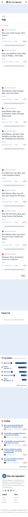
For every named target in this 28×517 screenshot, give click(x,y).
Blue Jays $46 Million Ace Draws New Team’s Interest (14, 459)
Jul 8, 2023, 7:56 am (6, 41)
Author (3, 16)
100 (25, 375)
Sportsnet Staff (8, 375)
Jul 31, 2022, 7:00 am (7, 144)
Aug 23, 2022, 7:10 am (7, 122)
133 (25, 371)
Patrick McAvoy (17, 429)
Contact (4, 499)
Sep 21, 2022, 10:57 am (7, 61)
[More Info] (25, 25)
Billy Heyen (7, 372)
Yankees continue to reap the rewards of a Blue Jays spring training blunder (13, 450)
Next (23, 276)
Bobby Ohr (7, 363)
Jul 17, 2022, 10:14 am (7, 245)
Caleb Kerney (15, 462)
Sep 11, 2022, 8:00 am (7, 99)
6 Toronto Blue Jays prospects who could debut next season (14, 442)
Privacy (16, 502)
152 (25, 367)
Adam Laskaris (17, 437)
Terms (15, 499)
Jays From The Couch (9, 30)
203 (25, 363)
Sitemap (4, 502)
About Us (16, 497)
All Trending (23, 466)
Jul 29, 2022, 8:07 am (7, 181)
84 (25, 379)
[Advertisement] (14, 8)
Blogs (15, 41)
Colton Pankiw (17, 445)
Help (3, 497)
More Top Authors (22, 385)
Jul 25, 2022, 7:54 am (7, 201)
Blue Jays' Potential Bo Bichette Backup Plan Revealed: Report (13, 426)
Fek (4, 38)
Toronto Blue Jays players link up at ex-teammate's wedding (14, 434)
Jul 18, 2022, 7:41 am (7, 222)
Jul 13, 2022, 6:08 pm (7, 265)
